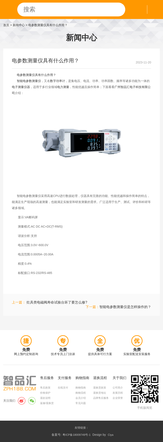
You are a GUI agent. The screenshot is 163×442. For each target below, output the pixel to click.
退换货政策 (99, 387)
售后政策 (45, 387)
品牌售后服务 (101, 398)
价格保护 (45, 392)
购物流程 (80, 392)
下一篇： (118, 307)
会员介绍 (80, 398)
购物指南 (80, 387)
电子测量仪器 (21, 87)
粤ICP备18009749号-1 (77, 434)
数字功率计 (57, 81)
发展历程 (118, 392)
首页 (6, 25)
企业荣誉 (118, 398)
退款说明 (45, 398)
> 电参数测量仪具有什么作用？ (46, 25)
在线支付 (63, 387)
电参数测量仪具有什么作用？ (36, 75)
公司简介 (118, 387)
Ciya (110, 434)
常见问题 (80, 403)
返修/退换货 (47, 403)
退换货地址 (99, 392)
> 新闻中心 (17, 25)
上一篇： (49, 302)
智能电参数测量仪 (29, 81)
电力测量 (63, 87)
